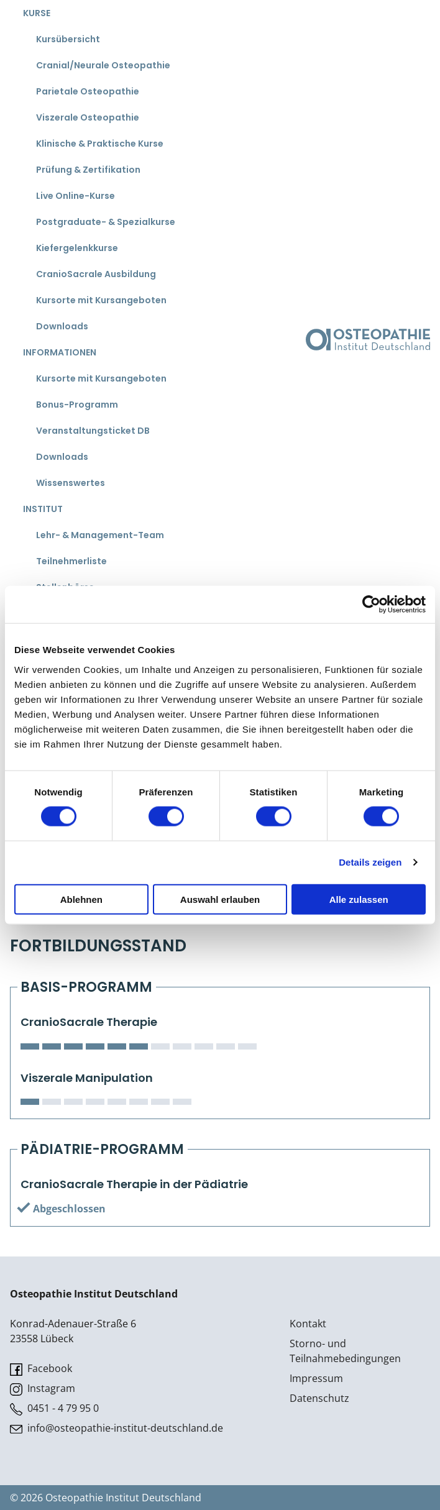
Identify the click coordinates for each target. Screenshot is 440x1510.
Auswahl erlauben (220, 899)
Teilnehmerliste (71, 561)
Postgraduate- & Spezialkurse (105, 222)
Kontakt (308, 1323)
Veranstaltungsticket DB (93, 430)
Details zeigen (370, 862)
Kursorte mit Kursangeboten (101, 300)
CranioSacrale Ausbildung (96, 274)
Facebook (41, 1368)
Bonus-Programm (77, 404)
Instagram (42, 1388)
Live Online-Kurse (75, 196)
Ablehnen (81, 899)
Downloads (62, 326)
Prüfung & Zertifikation (88, 169)
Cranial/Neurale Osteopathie (103, 65)
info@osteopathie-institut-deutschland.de (116, 1428)
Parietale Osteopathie (87, 91)
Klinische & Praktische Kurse (99, 143)
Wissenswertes (70, 483)
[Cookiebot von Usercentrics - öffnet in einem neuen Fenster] (371, 604)
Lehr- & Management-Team (100, 535)
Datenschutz (319, 1398)
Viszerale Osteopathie (87, 117)
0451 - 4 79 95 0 (54, 1408)
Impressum (316, 1378)
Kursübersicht (68, 39)
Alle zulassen (358, 899)
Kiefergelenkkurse (77, 248)
